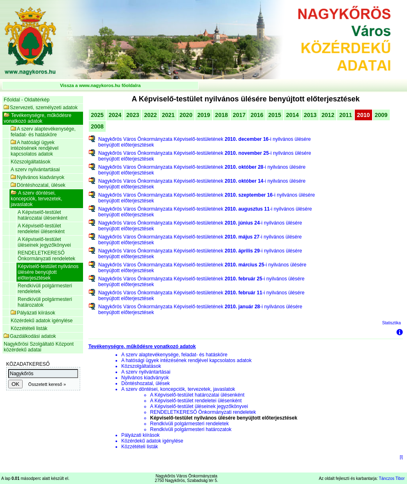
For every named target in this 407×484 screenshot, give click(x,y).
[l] (401, 457)
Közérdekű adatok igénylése (42, 320)
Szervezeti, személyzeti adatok (41, 107)
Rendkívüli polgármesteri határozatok (45, 302)
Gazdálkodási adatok (30, 336)
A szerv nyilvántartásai (35, 169)
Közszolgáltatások (31, 162)
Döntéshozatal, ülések (38, 185)
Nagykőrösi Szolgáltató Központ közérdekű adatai (39, 347)
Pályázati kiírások (33, 313)
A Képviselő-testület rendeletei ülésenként (41, 228)
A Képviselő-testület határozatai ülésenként (42, 215)
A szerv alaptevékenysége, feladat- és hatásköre (43, 132)
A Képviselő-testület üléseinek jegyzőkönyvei (44, 242)
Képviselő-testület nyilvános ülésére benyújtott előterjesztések (48, 272)
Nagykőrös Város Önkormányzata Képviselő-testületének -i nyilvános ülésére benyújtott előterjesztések (204, 142)
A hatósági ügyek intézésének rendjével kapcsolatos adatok (34, 148)
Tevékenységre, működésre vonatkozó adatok (38, 118)
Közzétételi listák (29, 328)
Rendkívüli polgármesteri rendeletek (45, 288)
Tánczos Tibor (392, 478)
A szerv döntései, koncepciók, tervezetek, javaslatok (36, 198)
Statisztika (391, 323)
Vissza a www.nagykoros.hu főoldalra (100, 85)
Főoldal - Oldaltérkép (26, 100)
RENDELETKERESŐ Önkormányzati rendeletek (46, 255)
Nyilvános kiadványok (37, 177)
